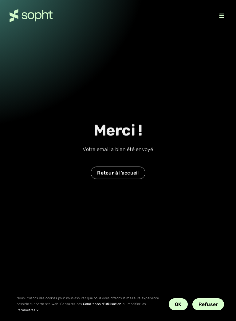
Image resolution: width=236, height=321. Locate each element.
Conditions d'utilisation (102, 304)
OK (178, 304)
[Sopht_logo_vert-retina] (31, 12)
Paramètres (27, 310)
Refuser (208, 304)
